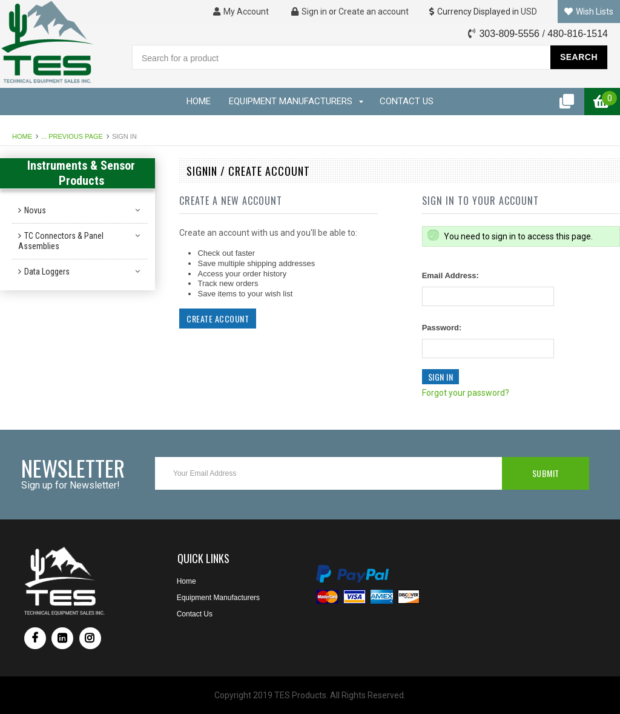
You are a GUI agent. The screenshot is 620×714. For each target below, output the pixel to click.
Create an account (373, 11)
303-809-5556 (509, 33)
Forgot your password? (465, 393)
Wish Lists (588, 11)
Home (22, 136)
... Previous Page (72, 136)
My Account (241, 11)
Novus (35, 210)
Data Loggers (47, 271)
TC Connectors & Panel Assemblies (61, 241)
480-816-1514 (577, 33)
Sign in (309, 11)
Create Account (217, 318)
